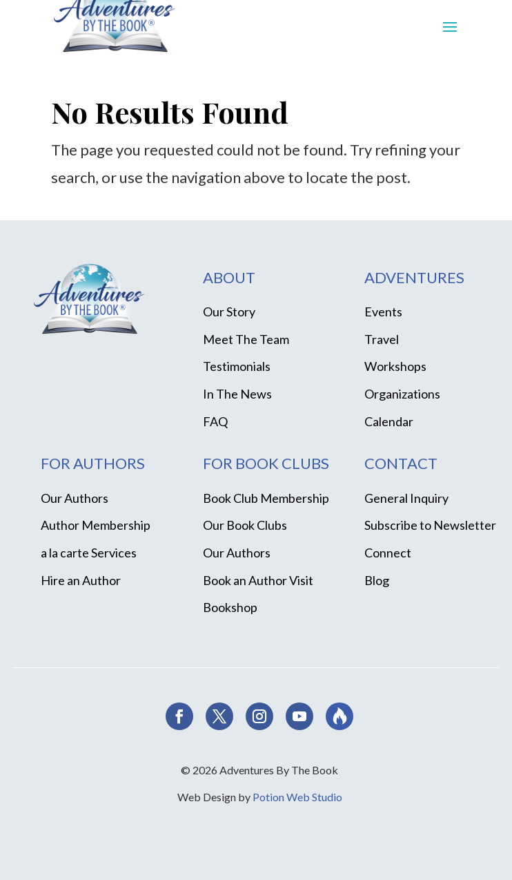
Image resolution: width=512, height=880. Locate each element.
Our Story (229, 311)
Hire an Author (81, 580)
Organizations (402, 393)
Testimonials (236, 366)
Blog (376, 580)
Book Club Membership (266, 498)
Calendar (388, 421)
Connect (387, 552)
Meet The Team (246, 339)
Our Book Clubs (245, 525)
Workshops (395, 366)
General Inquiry (406, 498)
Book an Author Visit (258, 580)
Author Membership (95, 525)
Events (383, 311)
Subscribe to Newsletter (430, 525)
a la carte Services (89, 552)
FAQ (215, 421)
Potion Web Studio (297, 796)
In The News (237, 393)
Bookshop (230, 607)
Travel (381, 339)
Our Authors (74, 498)
